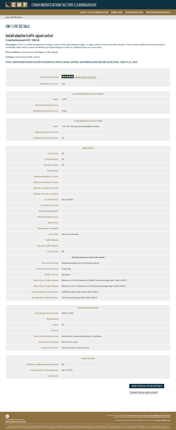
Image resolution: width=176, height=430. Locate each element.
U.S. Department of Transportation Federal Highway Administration (147, 415)
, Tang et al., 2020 (74, 62)
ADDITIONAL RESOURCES (158, 12)
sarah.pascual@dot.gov (162, 420)
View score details (85, 77)
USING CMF (117, 12)
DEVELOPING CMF (134, 12)
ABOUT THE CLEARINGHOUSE (94, 12)
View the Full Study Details (147, 386)
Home (7, 17)
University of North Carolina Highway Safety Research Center (149, 417)
